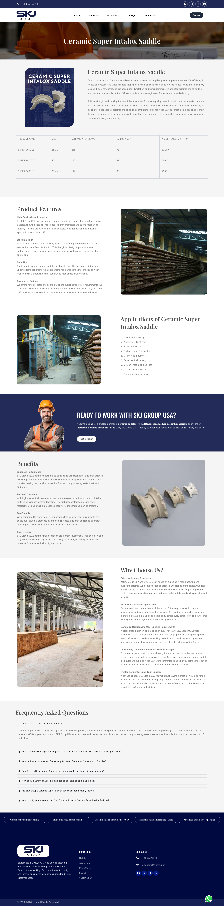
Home (74, 15)
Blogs (134, 15)
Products (113, 15)
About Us (92, 15)
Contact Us (153, 15)
